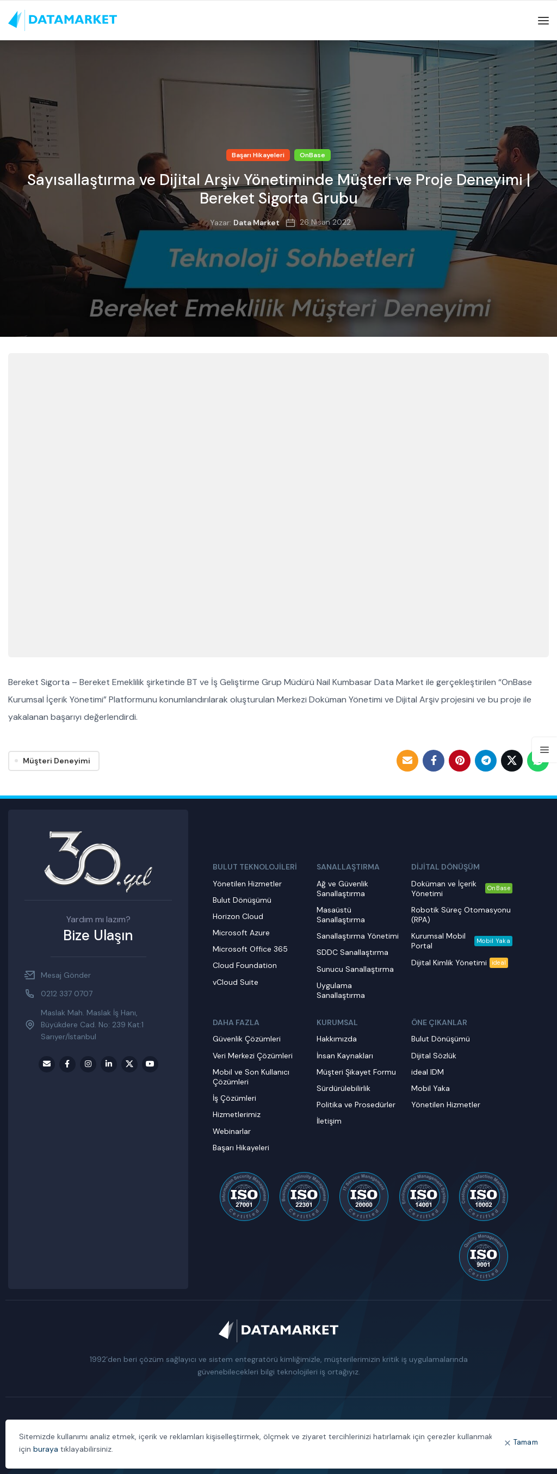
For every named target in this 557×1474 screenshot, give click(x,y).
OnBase (312, 155)
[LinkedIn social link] (109, 1064)
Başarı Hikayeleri (258, 155)
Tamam (526, 1442)
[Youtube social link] (150, 1064)
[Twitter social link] (512, 761)
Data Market (256, 222)
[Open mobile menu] (543, 21)
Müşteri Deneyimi (56, 761)
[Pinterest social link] (460, 761)
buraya (45, 1449)
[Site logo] (62, 20)
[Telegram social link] (486, 761)
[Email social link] (407, 761)
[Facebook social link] (433, 761)
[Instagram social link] (88, 1064)
